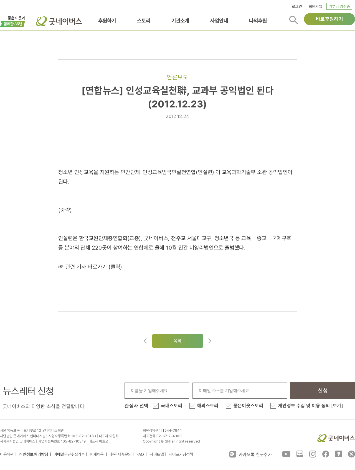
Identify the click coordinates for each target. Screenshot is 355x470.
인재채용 (97, 454)
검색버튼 (293, 20)
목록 (178, 340)
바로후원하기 (329, 19)
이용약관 (7, 454)
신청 (323, 390)
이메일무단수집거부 (69, 454)
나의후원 (258, 20)
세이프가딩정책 (181, 454)
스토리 (143, 20)
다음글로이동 (209, 341)
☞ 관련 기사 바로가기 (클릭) (90, 266)
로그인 (297, 6)
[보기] (337, 405)
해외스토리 (208, 405)
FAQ (140, 454)
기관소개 (180, 20)
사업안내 (219, 20)
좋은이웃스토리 (248, 405)
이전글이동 (145, 341)
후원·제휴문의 (120, 454)
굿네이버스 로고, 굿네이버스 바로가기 (55, 21)
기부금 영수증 (339, 6)
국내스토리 (171, 405)
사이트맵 (157, 454)
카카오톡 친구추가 (250, 454)
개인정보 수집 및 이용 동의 (310, 405)
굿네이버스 (333, 438)
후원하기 (107, 20)
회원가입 (315, 6)
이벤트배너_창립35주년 (12, 21)
